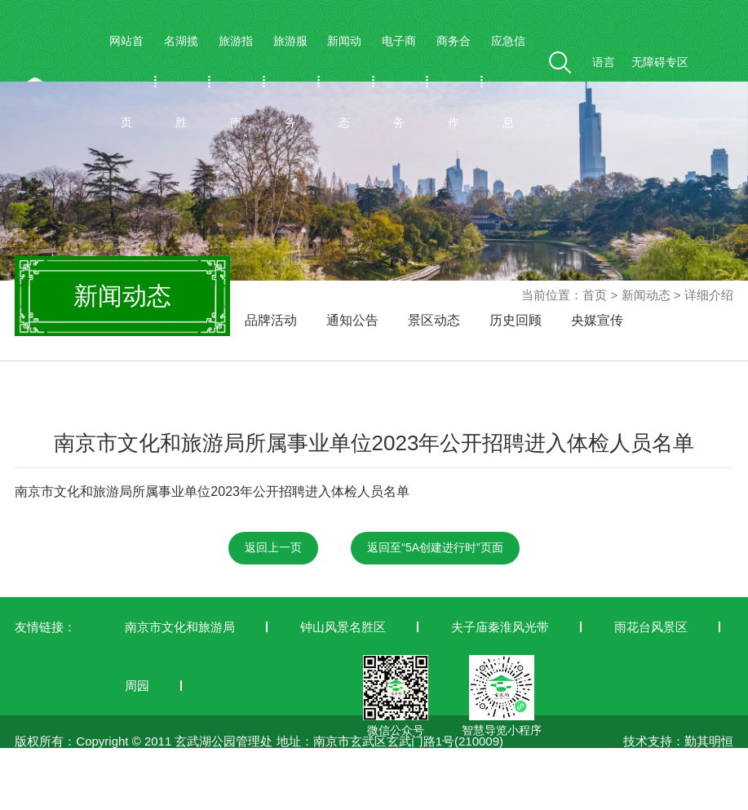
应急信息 (508, 81)
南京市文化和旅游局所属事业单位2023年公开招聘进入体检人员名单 (212, 491)
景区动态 (434, 320)
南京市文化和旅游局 (180, 627)
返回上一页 (273, 547)
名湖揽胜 (181, 81)
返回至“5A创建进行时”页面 (434, 547)
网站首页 (126, 81)
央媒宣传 (597, 320)
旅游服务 (290, 81)
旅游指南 (236, 81)
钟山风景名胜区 (343, 627)
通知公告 (352, 320)
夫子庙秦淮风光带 (500, 627)
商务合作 (453, 81)
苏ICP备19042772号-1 (76, 800)
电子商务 (399, 81)
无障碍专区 (659, 62)
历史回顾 (515, 320)
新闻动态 (344, 81)
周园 (137, 686)
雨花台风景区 (651, 627)
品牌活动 (271, 320)
